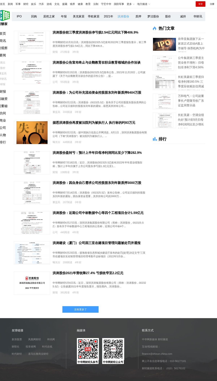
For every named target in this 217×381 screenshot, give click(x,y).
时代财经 (17, 353)
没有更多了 (80, 309)
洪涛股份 (123, 16)
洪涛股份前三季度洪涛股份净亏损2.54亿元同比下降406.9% (95, 32)
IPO (19, 16)
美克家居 (78, 16)
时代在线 (47, 346)
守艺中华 (106, 4)
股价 (168, 16)
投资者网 (31, 346)
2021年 (108, 16)
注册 (212, 4)
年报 (64, 16)
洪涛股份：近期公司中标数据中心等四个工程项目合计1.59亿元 (98, 213)
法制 (95, 4)
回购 (34, 16)
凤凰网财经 (34, 339)
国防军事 (119, 4)
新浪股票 (17, 339)
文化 (56, 4)
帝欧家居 (93, 16)
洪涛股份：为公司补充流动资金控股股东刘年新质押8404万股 (97, 92)
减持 (183, 16)
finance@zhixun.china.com (157, 353)
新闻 (10, 4)
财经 (25, 4)
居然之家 (49, 16)
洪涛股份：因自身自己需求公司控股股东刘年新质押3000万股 (97, 183)
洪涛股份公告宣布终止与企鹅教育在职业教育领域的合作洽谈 (97, 62)
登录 (200, 4)
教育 (88, 4)
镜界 (72, 4)
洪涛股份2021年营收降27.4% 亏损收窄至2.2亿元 (88, 273)
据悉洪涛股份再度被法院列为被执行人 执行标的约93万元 (94, 122)
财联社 (15, 346)
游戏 (49, 4)
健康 (80, 4)
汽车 (41, 4)
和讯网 (51, 339)
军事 (18, 4)
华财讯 (197, 16)
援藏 (64, 4)
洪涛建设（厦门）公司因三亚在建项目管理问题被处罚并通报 (97, 243)
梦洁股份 (153, 16)
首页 (2, 4)
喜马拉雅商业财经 (38, 353)
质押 (138, 16)
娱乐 (33, 4)
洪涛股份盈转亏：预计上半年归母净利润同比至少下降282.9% (97, 153)
